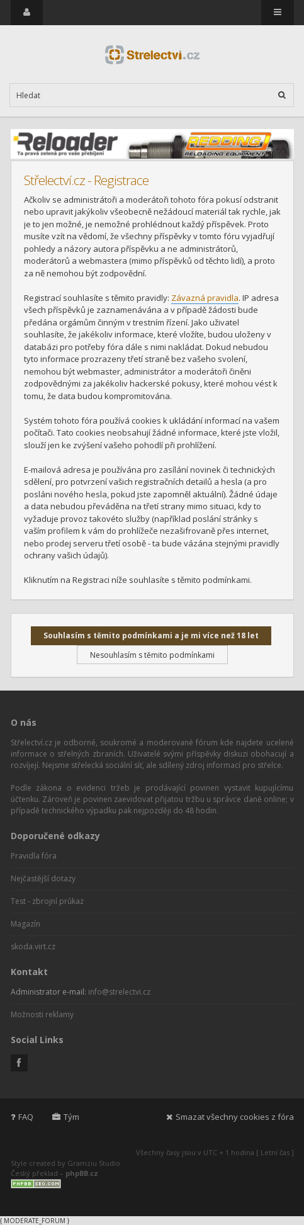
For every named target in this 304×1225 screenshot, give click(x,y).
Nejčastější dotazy (43, 878)
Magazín (25, 923)
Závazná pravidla (205, 297)
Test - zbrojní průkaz (47, 901)
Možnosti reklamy (42, 1014)
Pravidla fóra (34, 855)
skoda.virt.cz (33, 946)
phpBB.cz (81, 1173)
